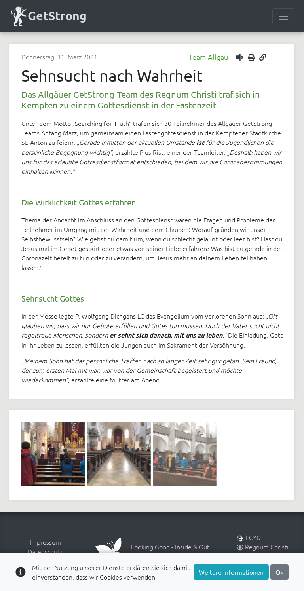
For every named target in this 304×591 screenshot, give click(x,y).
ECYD (249, 537)
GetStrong (48, 16)
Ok (279, 572)
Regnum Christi (263, 546)
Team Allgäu (208, 56)
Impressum (45, 542)
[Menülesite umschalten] (283, 16)
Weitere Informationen (231, 572)
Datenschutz (45, 551)
